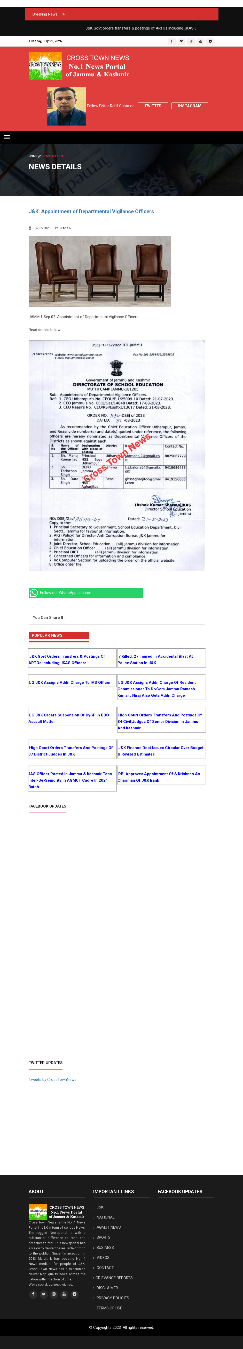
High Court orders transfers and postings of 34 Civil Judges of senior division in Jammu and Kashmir (159, 721)
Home (35, 156)
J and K (63, 228)
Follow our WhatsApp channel (60, 592)
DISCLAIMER (105, 1288)
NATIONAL (104, 1217)
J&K (98, 1207)
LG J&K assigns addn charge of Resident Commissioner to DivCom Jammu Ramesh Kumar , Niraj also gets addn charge (156, 689)
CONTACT (103, 1267)
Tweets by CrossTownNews (52, 1079)
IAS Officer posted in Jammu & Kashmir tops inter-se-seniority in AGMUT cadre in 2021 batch (70, 780)
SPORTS (102, 1237)
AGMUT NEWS (107, 1227)
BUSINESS (103, 1247)
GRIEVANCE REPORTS (113, 1277)
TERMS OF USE (107, 1308)
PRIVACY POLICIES (111, 1298)
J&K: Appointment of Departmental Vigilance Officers (91, 211)
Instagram (189, 106)
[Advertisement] (72, 1018)
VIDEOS (101, 1257)
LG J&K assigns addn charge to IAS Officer (70, 682)
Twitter (153, 106)
